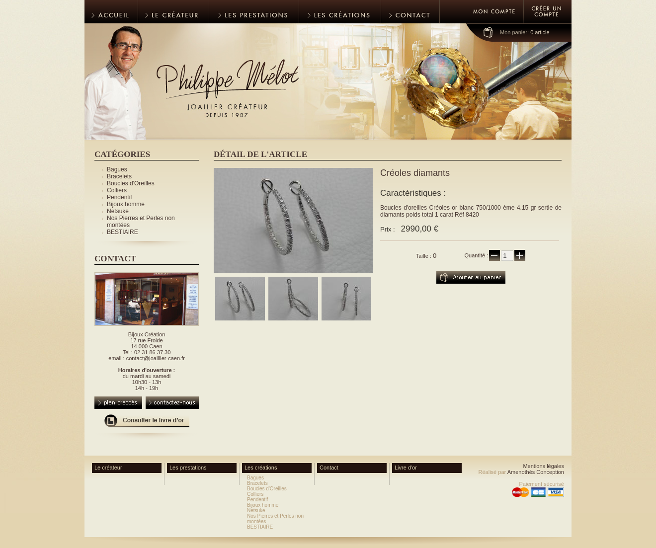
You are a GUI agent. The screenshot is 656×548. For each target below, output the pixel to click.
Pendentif (119, 197)
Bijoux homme (126, 204)
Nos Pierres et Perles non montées (275, 518)
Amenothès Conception (535, 472)
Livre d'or (406, 467)
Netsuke (118, 211)
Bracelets (119, 176)
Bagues (117, 169)
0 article (525, 32)
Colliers (117, 190)
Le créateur (108, 467)
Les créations (261, 467)
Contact (329, 467)
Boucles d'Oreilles (131, 183)
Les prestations (188, 467)
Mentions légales (543, 466)
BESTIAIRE (122, 232)
